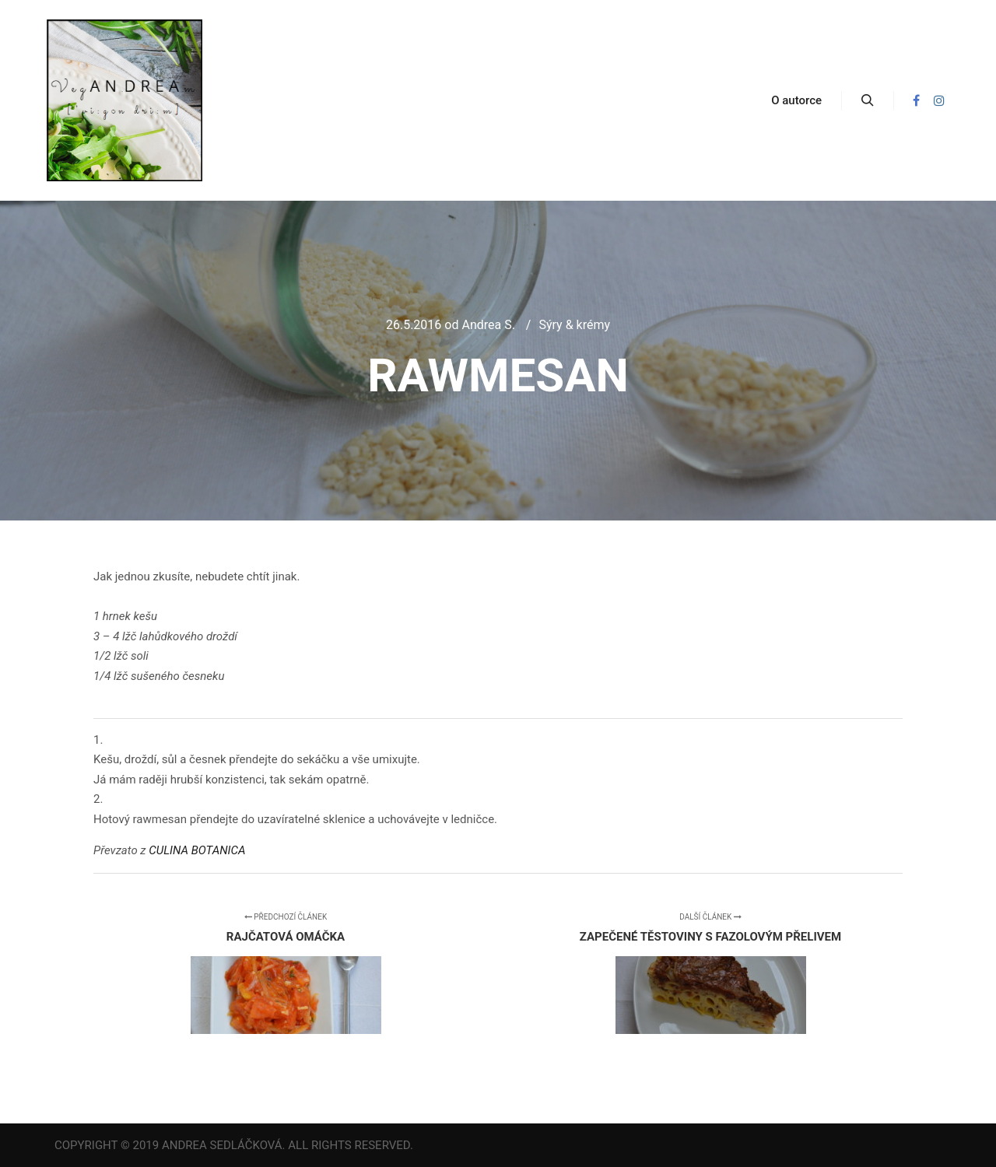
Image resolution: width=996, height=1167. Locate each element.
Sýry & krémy (574, 324)
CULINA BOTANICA (197, 850)
